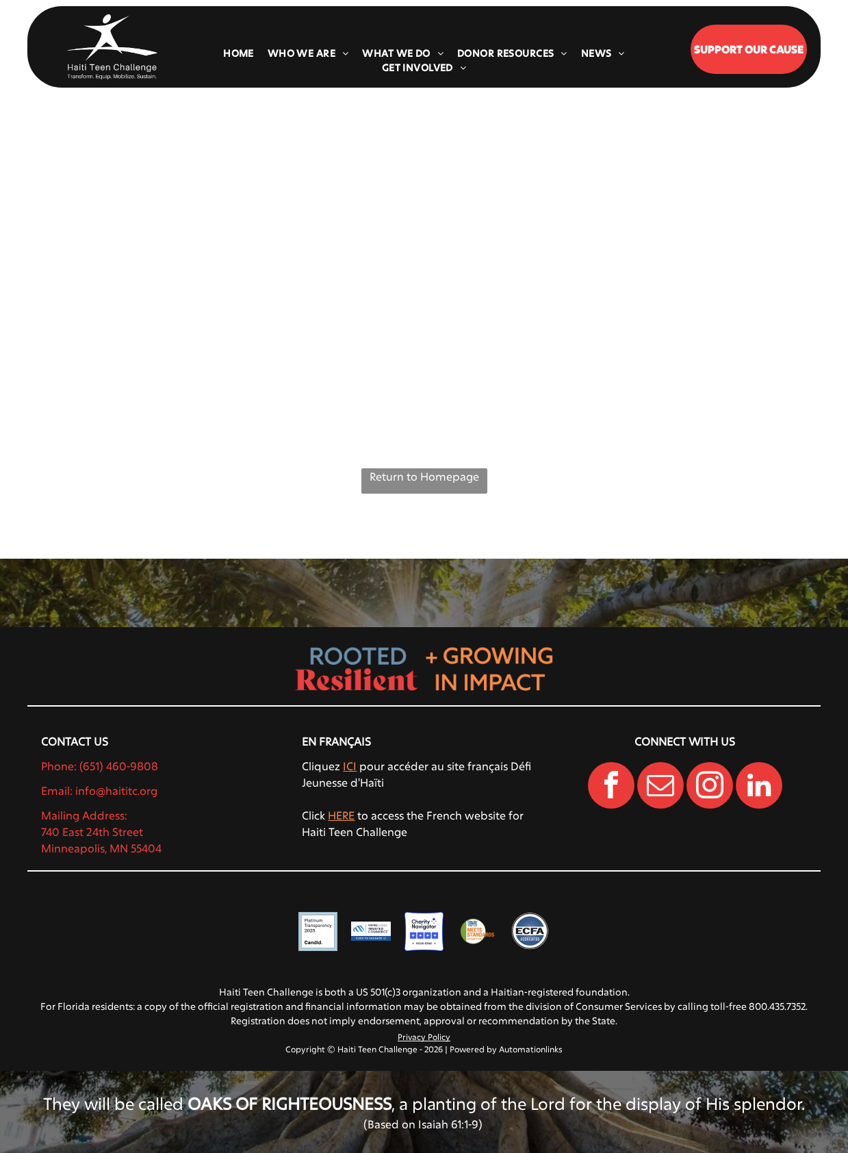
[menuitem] (238, 53)
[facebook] (611, 787)
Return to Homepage (424, 476)
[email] (660, 787)
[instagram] (709, 787)
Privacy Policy (424, 1036)
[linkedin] (759, 787)
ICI (350, 766)
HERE (341, 815)
